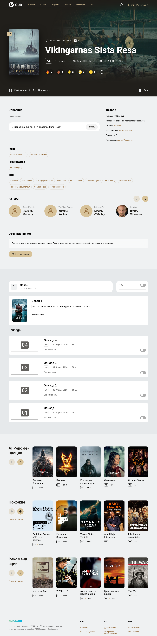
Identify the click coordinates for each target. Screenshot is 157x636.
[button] (145, 199)
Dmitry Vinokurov (136, 212)
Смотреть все (16, 519)
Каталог (31, 5)
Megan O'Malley (99, 212)
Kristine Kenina (63, 212)
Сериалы (55, 5)
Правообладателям (88, 632)
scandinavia (27, 180)
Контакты (84, 628)
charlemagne (40, 187)
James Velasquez (124, 140)
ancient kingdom (93, 180)
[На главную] (15, 4)
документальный (84, 61)
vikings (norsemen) (44, 180)
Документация (110, 628)
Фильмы (43, 5)
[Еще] (143, 90)
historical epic (125, 180)
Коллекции (80, 5)
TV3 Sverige (15, 168)
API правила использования (110, 633)
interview (14, 180)
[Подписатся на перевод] (41, 90)
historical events (57, 187)
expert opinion (76, 180)
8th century (110, 180)
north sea (61, 180)
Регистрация (142, 5)
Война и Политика (110, 61)
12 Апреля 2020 (126, 130)
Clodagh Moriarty (28, 212)
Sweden (117, 125)
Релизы (68, 5)
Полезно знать (134, 628)
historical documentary (20, 187)
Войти (131, 5)
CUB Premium (133, 632)
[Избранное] (17, 90)
